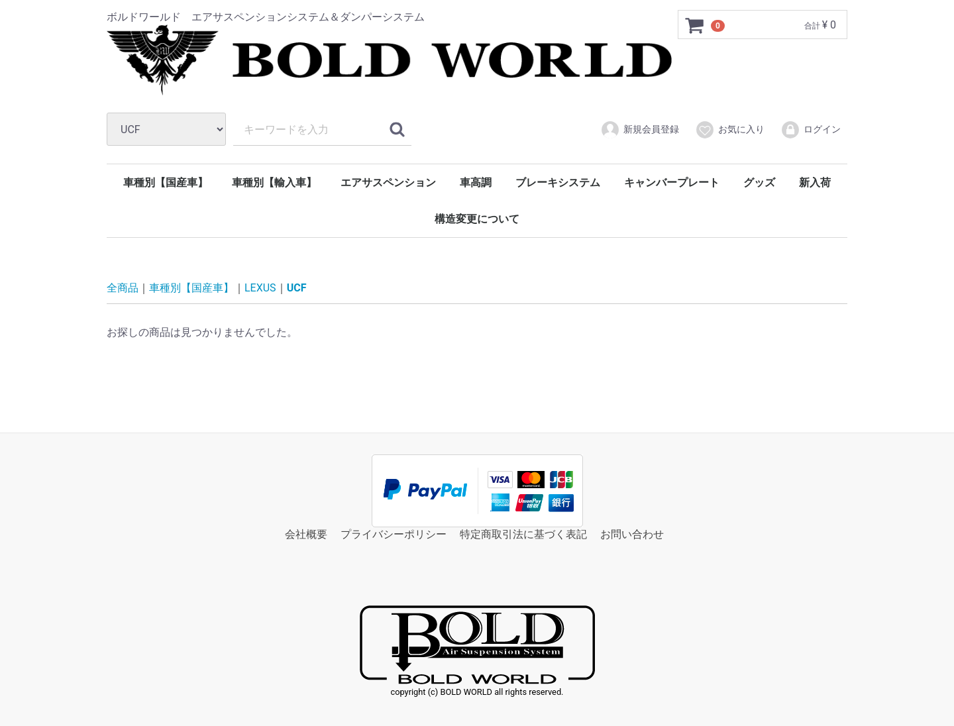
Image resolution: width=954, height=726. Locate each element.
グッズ (759, 182)
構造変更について (477, 219)
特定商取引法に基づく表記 (523, 534)
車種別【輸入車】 (274, 182)
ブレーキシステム (557, 182)
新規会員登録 (639, 130)
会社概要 (306, 534)
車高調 (476, 182)
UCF (297, 288)
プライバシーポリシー (394, 534)
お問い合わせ (632, 534)
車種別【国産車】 (165, 182)
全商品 (122, 288)
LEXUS (260, 288)
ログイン (810, 130)
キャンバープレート (671, 182)
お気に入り (730, 130)
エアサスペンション (388, 182)
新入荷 (815, 182)
